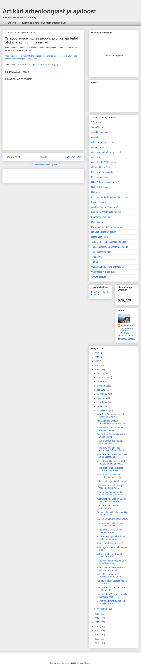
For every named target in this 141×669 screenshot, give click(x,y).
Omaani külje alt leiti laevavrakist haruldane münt (112, 513)
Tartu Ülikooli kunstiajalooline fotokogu (109, 242)
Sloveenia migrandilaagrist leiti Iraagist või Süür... (111, 602)
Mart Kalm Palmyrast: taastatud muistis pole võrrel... (111, 415)
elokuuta (101, 390)
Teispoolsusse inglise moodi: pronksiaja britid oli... (110, 524)
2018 (97, 361)
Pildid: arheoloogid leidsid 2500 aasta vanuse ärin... (111, 537)
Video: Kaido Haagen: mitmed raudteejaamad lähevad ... (111, 462)
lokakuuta (102, 381)
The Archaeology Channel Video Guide (109, 247)
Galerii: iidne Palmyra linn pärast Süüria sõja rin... (112, 435)
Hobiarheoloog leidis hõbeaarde (112, 481)
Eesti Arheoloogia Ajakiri (102, 172)
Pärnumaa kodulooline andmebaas (107, 227)
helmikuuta (102, 609)
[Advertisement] (22, 175)
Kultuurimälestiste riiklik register (106, 212)
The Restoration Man (101, 252)
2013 (97, 622)
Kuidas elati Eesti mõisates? (110, 543)
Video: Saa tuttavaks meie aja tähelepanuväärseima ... (111, 568)
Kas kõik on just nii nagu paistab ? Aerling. (33, 64)
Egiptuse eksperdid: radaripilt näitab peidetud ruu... (110, 486)
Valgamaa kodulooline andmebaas (107, 267)
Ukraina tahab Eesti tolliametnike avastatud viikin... (112, 595)
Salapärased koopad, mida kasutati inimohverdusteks (110, 493)
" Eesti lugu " (97, 122)
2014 (97, 618)
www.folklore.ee (98, 277)
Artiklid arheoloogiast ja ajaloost (49, 11)
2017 (97, 365)
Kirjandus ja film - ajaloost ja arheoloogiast (44, 23)
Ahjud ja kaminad (99, 132)
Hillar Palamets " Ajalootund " (105, 182)
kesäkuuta (102, 398)
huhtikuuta (102, 406)
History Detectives (99, 187)
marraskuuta (103, 377)
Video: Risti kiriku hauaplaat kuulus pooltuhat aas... (110, 469)
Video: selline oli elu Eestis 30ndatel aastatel (109, 531)
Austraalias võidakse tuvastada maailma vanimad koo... (111, 500)
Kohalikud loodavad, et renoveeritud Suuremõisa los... (112, 422)
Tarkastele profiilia (126, 339)
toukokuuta (102, 402)
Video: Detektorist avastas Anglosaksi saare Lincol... (110, 575)
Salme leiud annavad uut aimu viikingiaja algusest (111, 428)
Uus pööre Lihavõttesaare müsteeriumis (109, 506)
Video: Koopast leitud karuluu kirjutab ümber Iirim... (110, 442)
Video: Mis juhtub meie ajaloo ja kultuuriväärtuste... (111, 562)
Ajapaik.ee (96, 137)
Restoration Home (99, 237)
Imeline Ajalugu (98, 202)
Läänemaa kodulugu (101, 217)
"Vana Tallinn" (97, 127)
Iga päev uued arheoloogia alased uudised (111, 197)
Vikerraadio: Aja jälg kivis (103, 272)
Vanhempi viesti (73, 157)
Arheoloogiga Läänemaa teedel (106, 152)
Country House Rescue (102, 167)
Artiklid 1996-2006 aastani (103, 162)
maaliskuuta (103, 410)
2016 (97, 369)
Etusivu (12, 23)
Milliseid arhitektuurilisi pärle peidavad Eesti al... (110, 555)
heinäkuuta (102, 394)
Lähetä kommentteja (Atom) (46, 165)
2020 (97, 353)
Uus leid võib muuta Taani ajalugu (112, 519)
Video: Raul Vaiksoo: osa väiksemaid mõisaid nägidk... (111, 449)
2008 (97, 643)
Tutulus (94, 262)
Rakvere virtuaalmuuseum (103, 232)
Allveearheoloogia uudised (103, 142)
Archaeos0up (97, 147)
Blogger (87, 663)
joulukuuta (102, 373)
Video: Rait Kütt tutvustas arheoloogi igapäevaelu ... (110, 475)
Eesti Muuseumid (99, 177)
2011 (97, 630)
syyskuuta (102, 386)
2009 (97, 639)
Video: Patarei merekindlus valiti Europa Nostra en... (112, 455)
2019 (97, 357)
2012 (97, 626)
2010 (97, 634)
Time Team (96, 257)
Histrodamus (97, 192)
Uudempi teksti (12, 157)
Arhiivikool (96, 157)
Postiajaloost (97, 222)
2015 (97, 614)
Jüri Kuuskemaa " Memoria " (104, 207)
